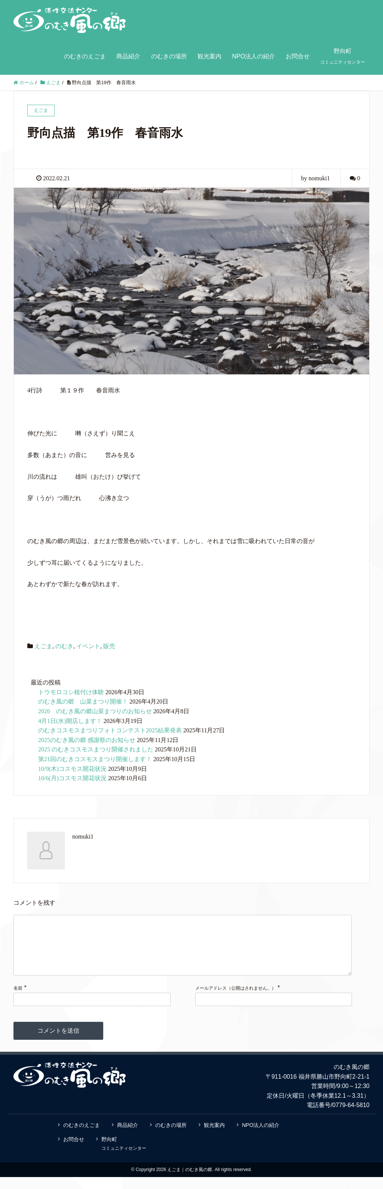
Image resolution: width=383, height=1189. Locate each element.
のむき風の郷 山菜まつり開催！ (83, 701)
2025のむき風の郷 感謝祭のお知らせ (86, 740)
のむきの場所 (169, 56)
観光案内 (209, 56)
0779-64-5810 (351, 1117)
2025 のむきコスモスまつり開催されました (95, 749)
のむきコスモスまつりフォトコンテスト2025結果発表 (110, 730)
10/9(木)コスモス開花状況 (72, 769)
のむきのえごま (85, 56)
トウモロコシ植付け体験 (71, 692)
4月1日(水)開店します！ (70, 721)
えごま (43, 646)
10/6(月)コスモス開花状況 (72, 778)
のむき (64, 646)
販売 (109, 646)
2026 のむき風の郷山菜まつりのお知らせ (95, 711)
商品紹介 (128, 56)
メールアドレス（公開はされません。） (235, 1000)
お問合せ (298, 56)
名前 (17, 1000)
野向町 (342, 56)
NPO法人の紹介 (253, 56)
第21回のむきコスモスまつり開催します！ (95, 759)
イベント (88, 646)
